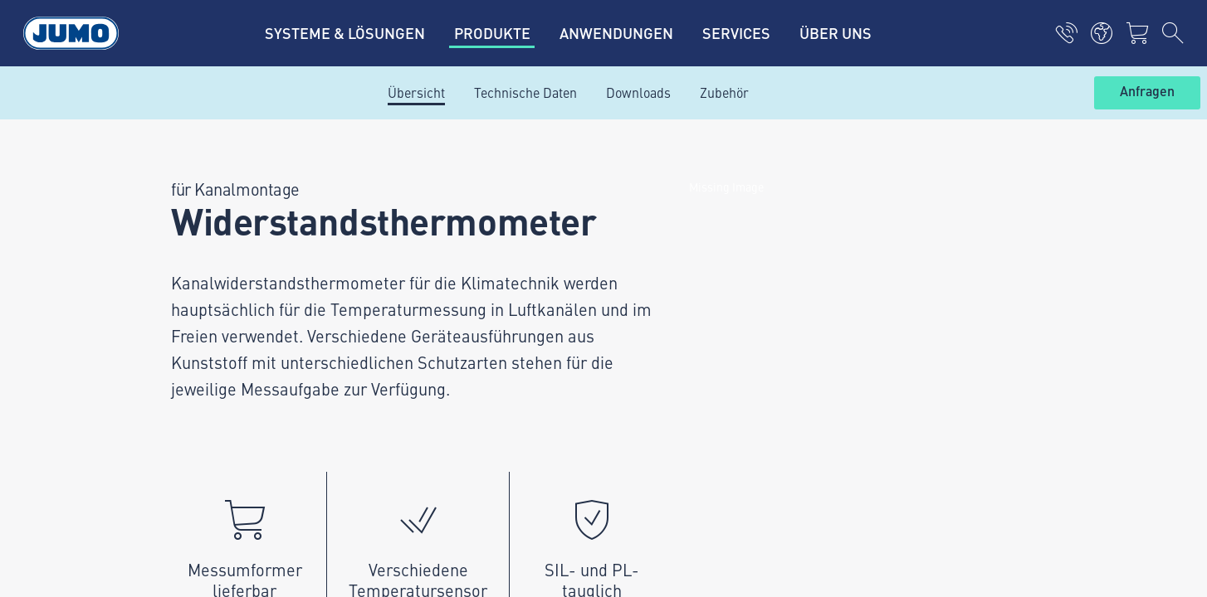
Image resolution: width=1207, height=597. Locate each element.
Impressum (165, 398)
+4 (188, 289)
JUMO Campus (421, 273)
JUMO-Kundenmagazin (445, 240)
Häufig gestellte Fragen (446, 337)
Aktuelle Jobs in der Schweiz (461, 208)
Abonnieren (1017, 298)
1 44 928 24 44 (235, 289)
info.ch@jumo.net (228, 332)
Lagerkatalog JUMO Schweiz (460, 305)
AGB (145, 463)
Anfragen (1147, 92)
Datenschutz (168, 430)
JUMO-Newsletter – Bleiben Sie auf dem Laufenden (777, 271)
